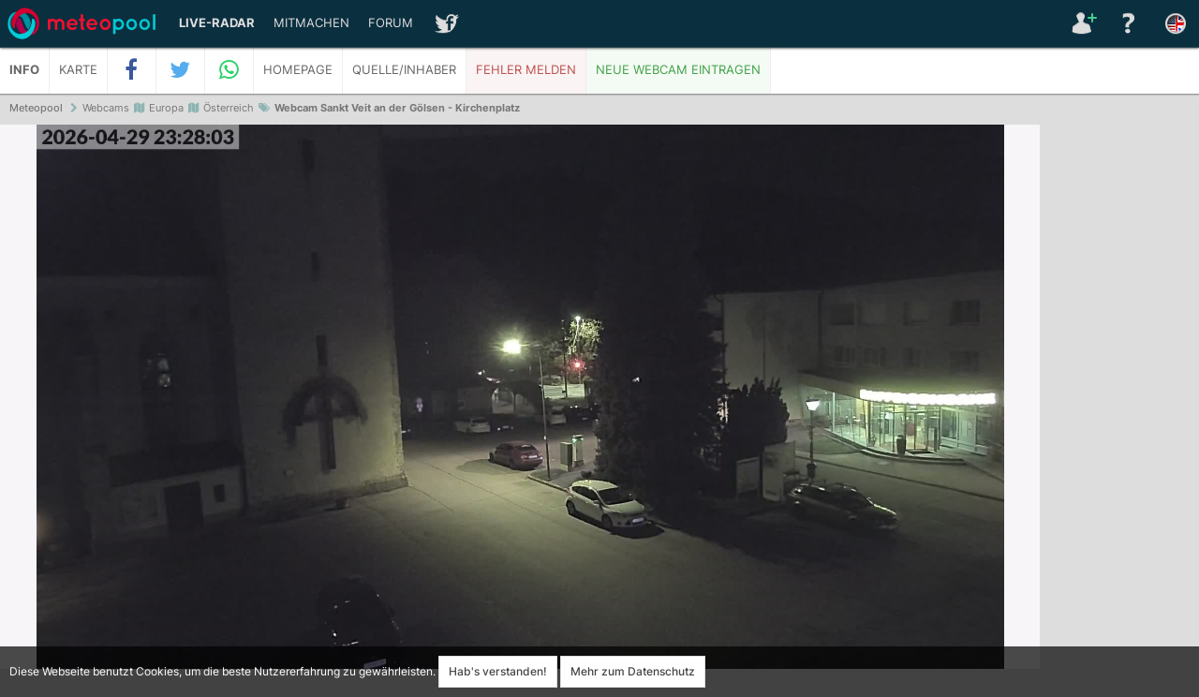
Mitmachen (311, 23)
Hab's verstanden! (498, 671)
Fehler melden (526, 70)
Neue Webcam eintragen (678, 70)
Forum (390, 23)
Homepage (298, 70)
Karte (78, 70)
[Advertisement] (1119, 412)
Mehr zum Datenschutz (632, 671)
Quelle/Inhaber (404, 70)
